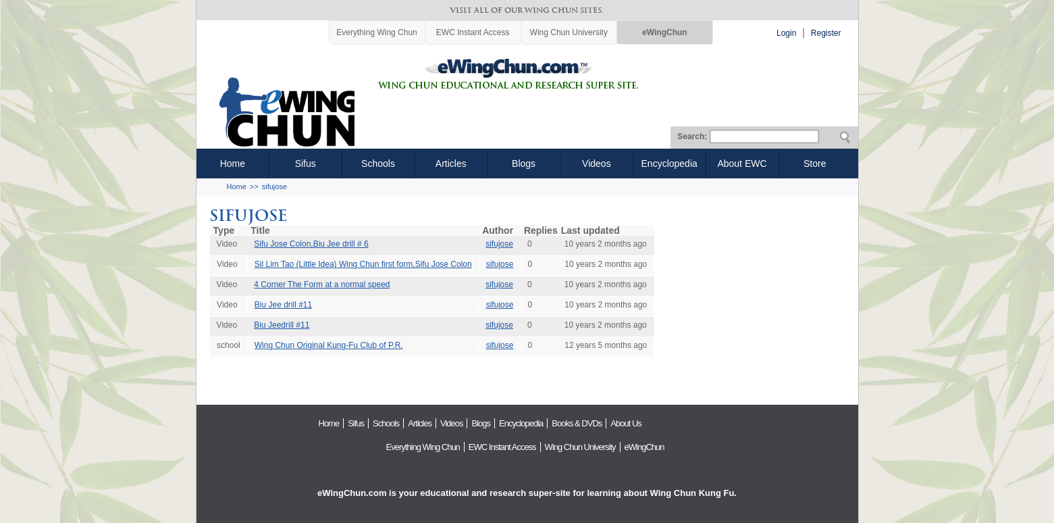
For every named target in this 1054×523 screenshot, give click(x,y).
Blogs (523, 163)
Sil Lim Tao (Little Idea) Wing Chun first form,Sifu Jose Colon (363, 264)
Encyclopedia (669, 163)
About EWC (741, 163)
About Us (625, 423)
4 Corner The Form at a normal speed (322, 284)
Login (786, 33)
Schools (378, 163)
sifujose (274, 186)
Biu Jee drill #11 (283, 304)
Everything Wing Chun (376, 32)
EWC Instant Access (473, 32)
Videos (596, 163)
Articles (451, 163)
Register (826, 33)
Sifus (305, 163)
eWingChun (664, 32)
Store (814, 163)
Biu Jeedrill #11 (281, 325)
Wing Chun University (569, 32)
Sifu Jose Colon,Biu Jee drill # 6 (311, 244)
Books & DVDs (577, 423)
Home (232, 163)
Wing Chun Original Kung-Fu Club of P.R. (329, 345)
